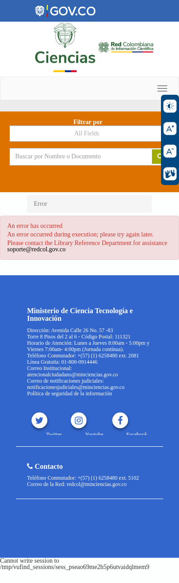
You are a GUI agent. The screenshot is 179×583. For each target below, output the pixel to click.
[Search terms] (74, 156)
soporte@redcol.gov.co (36, 249)
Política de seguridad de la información (69, 393)
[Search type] (89, 133)
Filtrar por (88, 122)
